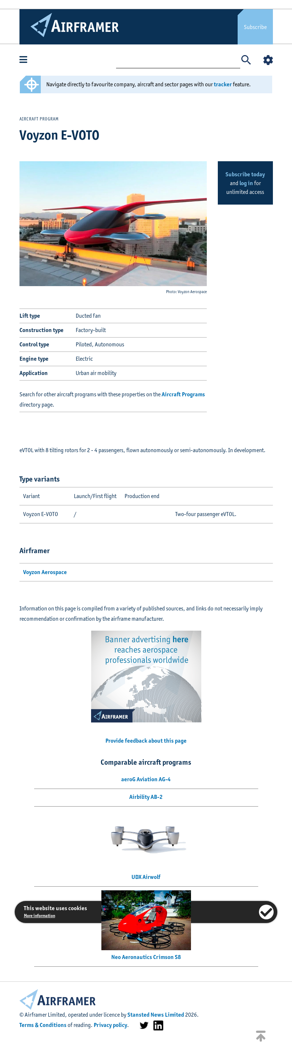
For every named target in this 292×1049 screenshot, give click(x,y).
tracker (223, 84)
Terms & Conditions (42, 1024)
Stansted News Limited (155, 1014)
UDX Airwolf (146, 876)
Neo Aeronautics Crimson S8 (146, 957)
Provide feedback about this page (146, 740)
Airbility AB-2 (146, 796)
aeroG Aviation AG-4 (146, 779)
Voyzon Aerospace (45, 572)
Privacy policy (110, 1024)
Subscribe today (245, 174)
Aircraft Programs (183, 394)
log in (246, 183)
